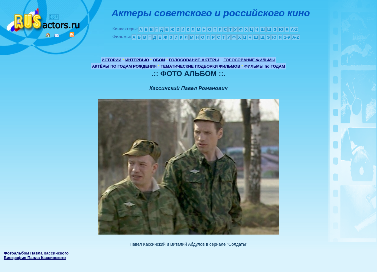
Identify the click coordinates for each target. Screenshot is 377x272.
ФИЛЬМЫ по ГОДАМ (264, 66)
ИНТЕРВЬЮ (137, 60)
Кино (44, 19)
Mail (56, 35)
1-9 (287, 37)
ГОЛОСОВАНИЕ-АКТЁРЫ (194, 60)
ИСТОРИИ (111, 60)
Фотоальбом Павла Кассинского (36, 253)
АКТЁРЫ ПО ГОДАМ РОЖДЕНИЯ (124, 66)
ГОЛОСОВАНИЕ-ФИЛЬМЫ (249, 60)
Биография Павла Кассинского (35, 257)
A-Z (294, 29)
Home (47, 35)
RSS (72, 34)
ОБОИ (159, 60)
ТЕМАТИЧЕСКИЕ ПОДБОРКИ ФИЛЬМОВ (200, 66)
